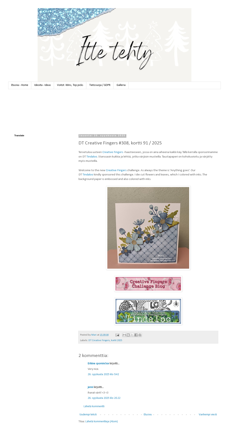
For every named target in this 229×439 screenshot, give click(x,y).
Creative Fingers (112, 152)
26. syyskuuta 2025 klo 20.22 (104, 398)
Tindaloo (91, 156)
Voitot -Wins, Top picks (70, 85)
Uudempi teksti (88, 414)
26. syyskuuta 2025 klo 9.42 (103, 374)
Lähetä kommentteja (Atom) (101, 421)
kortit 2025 (116, 340)
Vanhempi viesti (208, 414)
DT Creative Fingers (99, 340)
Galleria (121, 85)
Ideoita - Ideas (42, 85)
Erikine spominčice (98, 363)
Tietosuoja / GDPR (99, 85)
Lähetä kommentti (94, 406)
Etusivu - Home (19, 85)
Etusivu (148, 414)
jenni (90, 387)
